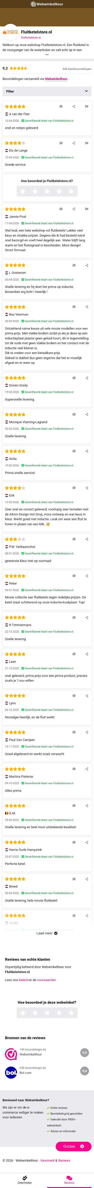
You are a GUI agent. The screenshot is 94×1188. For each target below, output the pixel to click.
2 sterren (40, 192)
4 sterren (64, 192)
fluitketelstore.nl (31, 37)
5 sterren (76, 192)
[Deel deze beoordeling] (74, 106)
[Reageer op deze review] (61, 106)
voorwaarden (46, 980)
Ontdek (73, 1146)
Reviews (64, 1160)
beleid (23, 980)
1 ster (28, 192)
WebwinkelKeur (56, 79)
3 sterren (52, 192)
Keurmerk (48, 1160)
